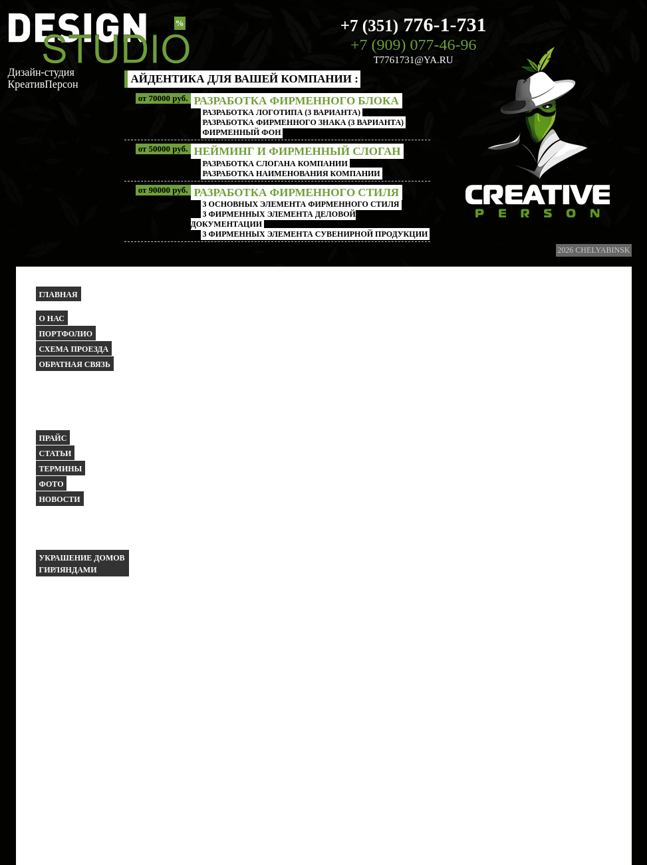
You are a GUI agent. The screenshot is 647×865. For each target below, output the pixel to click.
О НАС (52, 318)
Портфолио (66, 333)
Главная (58, 294)
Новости (59, 499)
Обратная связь (74, 364)
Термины (60, 468)
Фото (51, 484)
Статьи (55, 453)
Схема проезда (74, 349)
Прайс (53, 438)
